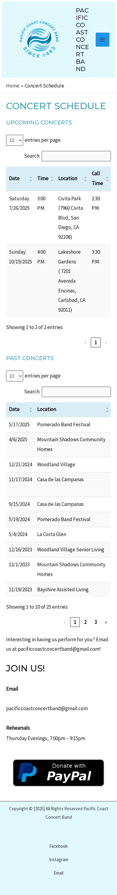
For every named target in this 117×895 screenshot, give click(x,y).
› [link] (106, 342)
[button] (31, 178)
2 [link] (85, 622)
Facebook (58, 846)
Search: (32, 155)
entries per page (43, 140)
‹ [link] (85, 342)
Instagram (58, 859)
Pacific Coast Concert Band (82, 40)
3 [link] (95, 622)
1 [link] (95, 342)
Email (58, 873)
